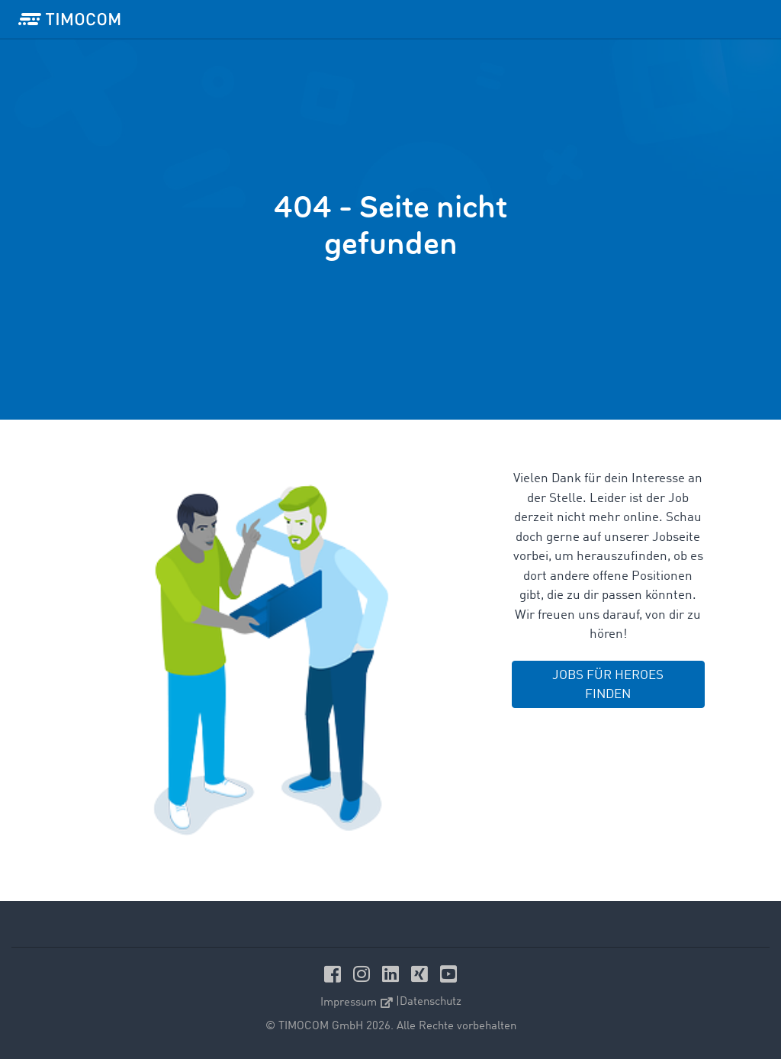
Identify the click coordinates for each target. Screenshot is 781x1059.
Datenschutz (430, 1002)
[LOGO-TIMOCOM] (69, 19)
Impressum (356, 1002)
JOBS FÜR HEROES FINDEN (608, 685)
